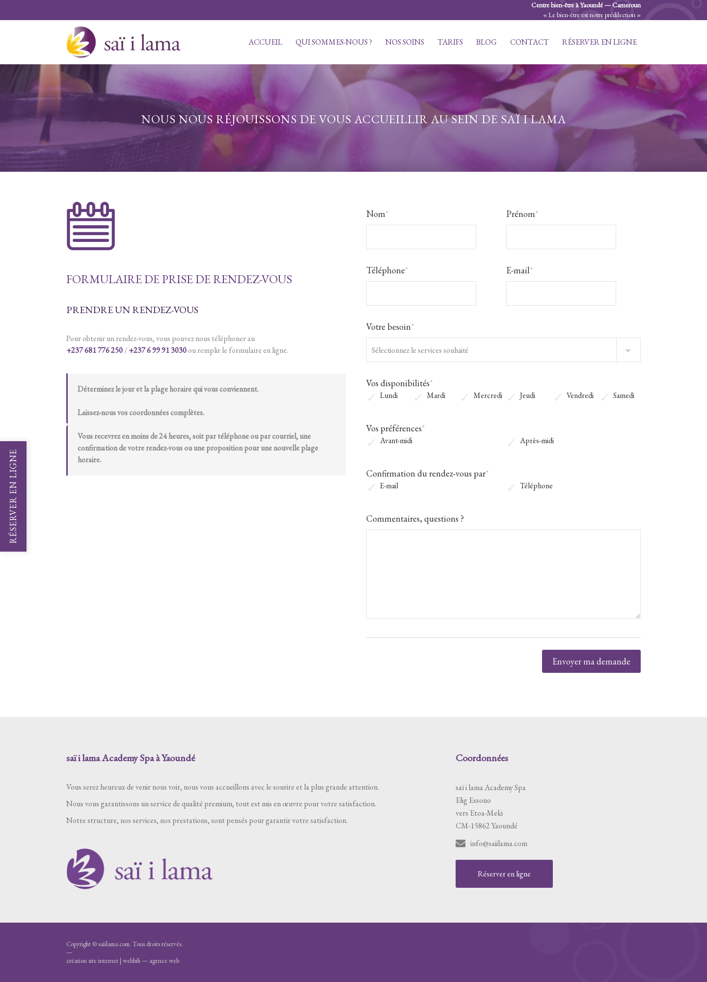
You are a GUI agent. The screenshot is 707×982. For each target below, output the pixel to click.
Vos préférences (395, 428)
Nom (377, 213)
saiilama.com (114, 944)
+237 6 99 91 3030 (158, 350)
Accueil (265, 42)
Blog (486, 42)
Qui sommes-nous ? (334, 42)
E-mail (519, 270)
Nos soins (404, 42)
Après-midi (537, 440)
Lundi (389, 395)
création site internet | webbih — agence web (122, 960)
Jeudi (527, 395)
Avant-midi (396, 440)
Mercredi (487, 395)
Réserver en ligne (599, 42)
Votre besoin (390, 326)
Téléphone (387, 270)
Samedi (623, 395)
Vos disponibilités (399, 383)
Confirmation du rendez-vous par (427, 473)
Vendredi (580, 395)
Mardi (436, 395)
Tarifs (450, 42)
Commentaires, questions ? (415, 518)
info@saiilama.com (498, 843)
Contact (529, 42)
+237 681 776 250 (94, 350)
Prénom (522, 213)
